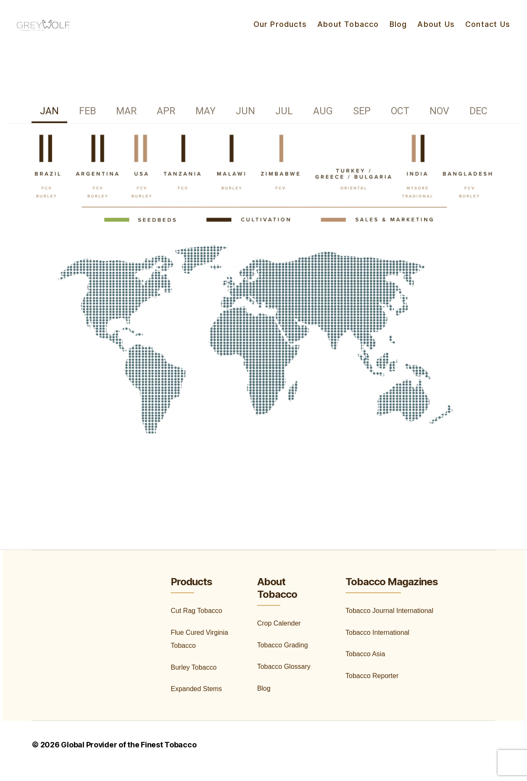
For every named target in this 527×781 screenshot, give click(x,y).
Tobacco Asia (365, 666)
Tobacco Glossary (284, 679)
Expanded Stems (196, 701)
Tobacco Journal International (389, 623)
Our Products (280, 30)
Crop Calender (279, 635)
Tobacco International (377, 645)
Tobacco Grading (282, 657)
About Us (436, 30)
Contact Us (487, 30)
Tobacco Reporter (371, 688)
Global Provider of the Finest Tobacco (129, 757)
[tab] (49, 125)
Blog (398, 30)
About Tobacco (348, 30)
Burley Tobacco (193, 680)
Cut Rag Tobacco (196, 623)
